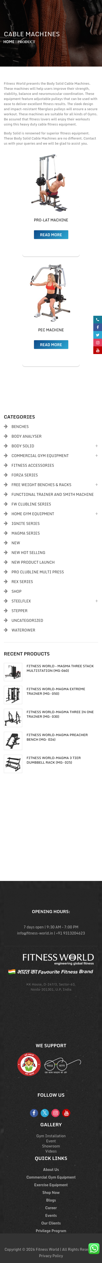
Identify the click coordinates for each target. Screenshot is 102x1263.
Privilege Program (51, 1231)
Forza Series (25, 475)
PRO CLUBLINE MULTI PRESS (38, 572)
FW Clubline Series (31, 504)
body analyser (27, 436)
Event (51, 1141)
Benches (20, 427)
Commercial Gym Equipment (40, 456)
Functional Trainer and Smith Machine (53, 494)
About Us (51, 1169)
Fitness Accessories (33, 465)
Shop (16, 591)
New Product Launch (33, 562)
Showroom (51, 1146)
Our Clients (51, 1223)
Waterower (23, 630)
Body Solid (23, 446)
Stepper (19, 611)
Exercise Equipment (51, 1185)
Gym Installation (51, 1136)
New (16, 543)
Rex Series (22, 582)
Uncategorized (27, 620)
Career (51, 1208)
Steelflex (21, 601)
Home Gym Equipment (33, 514)
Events (51, 1215)
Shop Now (51, 1192)
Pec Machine (51, 330)
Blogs (51, 1200)
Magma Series (26, 533)
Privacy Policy (51, 1256)
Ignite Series (26, 523)
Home (9, 42)
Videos (50, 1151)
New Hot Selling (28, 552)
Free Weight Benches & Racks (41, 485)
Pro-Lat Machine (51, 220)
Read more (51, 235)
